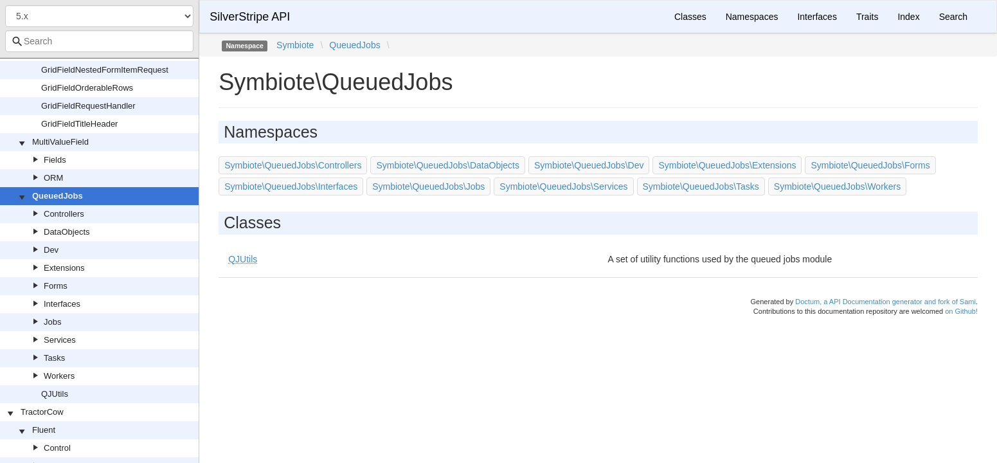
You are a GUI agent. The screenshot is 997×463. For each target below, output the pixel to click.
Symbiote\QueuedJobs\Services (563, 186)
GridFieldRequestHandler (88, 106)
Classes (690, 17)
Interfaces (62, 304)
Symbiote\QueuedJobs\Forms (870, 165)
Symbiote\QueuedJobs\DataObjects (447, 165)
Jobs (52, 322)
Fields (55, 160)
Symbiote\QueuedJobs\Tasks (701, 186)
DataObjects (67, 232)
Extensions (64, 268)
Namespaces (752, 17)
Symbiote (295, 45)
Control (57, 448)
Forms (55, 286)
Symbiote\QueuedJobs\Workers (837, 186)
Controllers (64, 214)
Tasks (54, 358)
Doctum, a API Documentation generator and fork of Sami (885, 301)
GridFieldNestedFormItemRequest (104, 70)
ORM (53, 178)
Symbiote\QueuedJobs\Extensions (727, 165)
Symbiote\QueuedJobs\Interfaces (290, 186)
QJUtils (54, 394)
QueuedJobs (57, 196)
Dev (51, 250)
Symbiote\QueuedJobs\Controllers (292, 165)
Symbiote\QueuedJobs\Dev (588, 165)
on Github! (961, 311)
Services (60, 340)
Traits (867, 17)
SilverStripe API (250, 16)
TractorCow (42, 412)
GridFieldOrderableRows (87, 88)
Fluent (43, 430)
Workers (59, 376)
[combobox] (99, 41)
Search (953, 17)
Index (908, 17)
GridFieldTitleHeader (79, 124)
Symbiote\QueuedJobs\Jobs (428, 186)
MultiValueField (60, 142)
